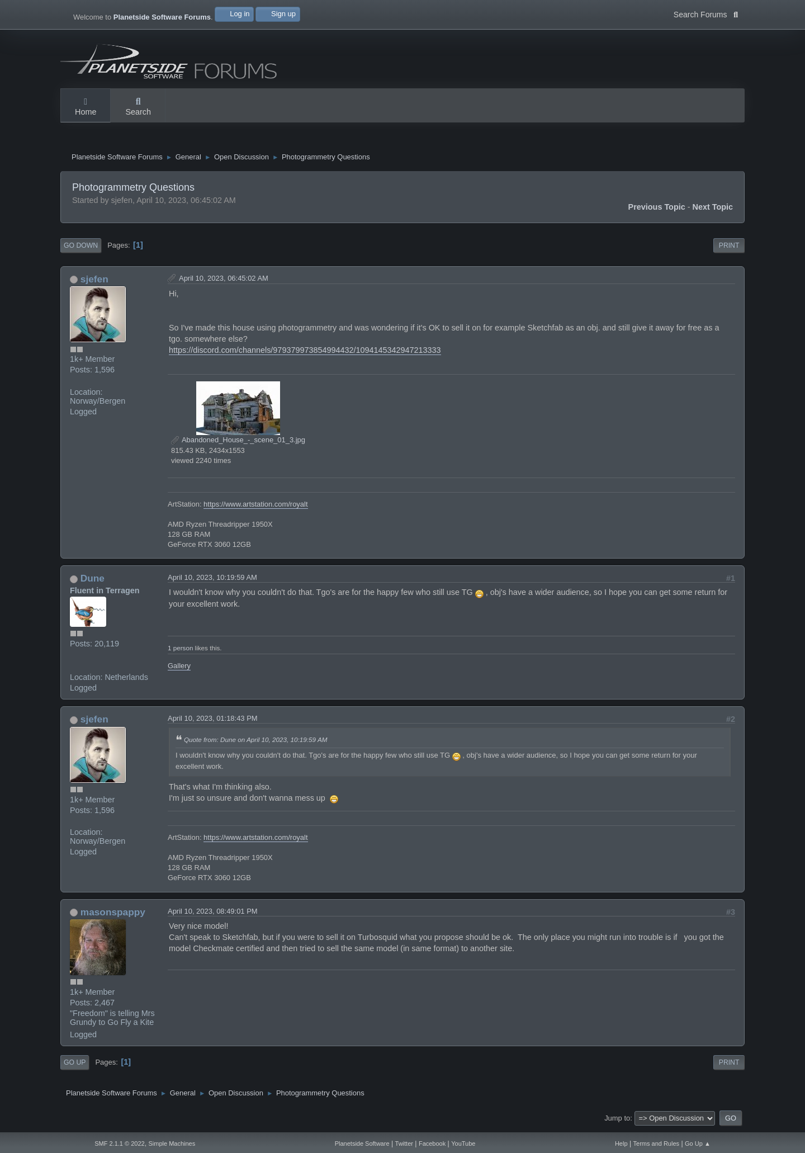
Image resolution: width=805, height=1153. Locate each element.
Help (621, 1143)
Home (85, 107)
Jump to (617, 1121)
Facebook (432, 1143)
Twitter (404, 1143)
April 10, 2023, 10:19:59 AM (212, 580)
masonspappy (112, 914)
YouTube (463, 1143)
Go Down (81, 248)
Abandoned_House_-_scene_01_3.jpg (238, 442)
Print (729, 248)
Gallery (179, 668)
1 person (180, 651)
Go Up (75, 1065)
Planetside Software (362, 1143)
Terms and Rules (656, 1143)
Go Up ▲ (698, 1143)
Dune (92, 581)
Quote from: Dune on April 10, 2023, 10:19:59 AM (255, 742)
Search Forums (706, 13)
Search (138, 107)
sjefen (94, 281)
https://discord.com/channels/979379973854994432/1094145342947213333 (305, 352)
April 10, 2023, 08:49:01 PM (213, 914)
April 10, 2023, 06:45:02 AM (223, 281)
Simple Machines (171, 1143)
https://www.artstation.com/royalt (255, 507)
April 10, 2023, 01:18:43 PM (213, 721)
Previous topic (656, 209)
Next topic (713, 209)
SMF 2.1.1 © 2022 (119, 1143)
